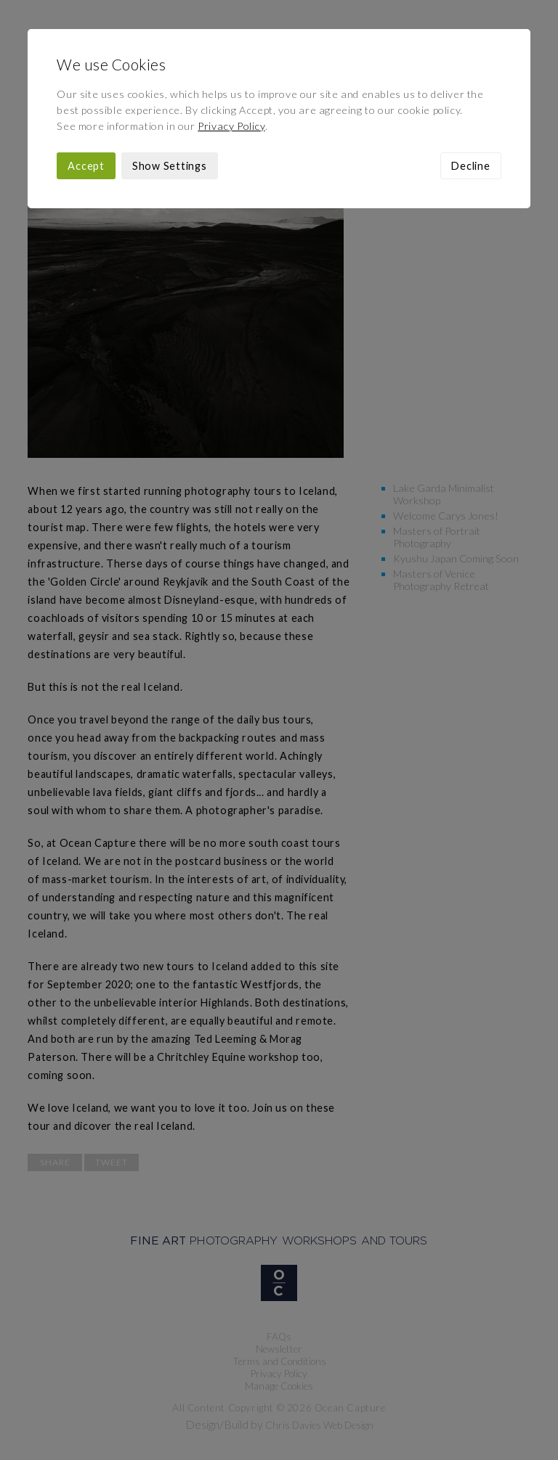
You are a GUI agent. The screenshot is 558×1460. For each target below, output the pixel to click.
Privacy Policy (231, 126)
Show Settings (169, 166)
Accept (86, 166)
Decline (470, 166)
